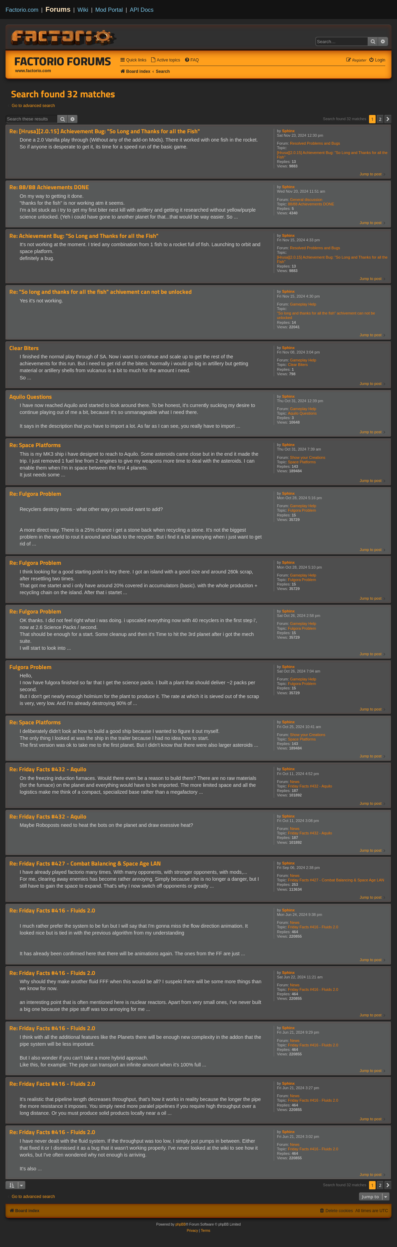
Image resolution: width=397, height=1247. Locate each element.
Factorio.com (22, 10)
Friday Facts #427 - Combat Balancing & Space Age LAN (336, 880)
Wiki (83, 10)
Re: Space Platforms (35, 445)
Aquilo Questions (302, 413)
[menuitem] (165, 60)
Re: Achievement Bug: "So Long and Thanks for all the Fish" (83, 236)
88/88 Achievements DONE (311, 204)
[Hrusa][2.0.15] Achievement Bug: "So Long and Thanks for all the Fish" (332, 155)
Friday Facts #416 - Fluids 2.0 (313, 927)
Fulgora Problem (302, 510)
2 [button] (380, 119)
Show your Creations (307, 457)
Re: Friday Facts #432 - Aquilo (47, 769)
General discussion (306, 199)
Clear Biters (298, 364)
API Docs (142, 10)
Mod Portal (109, 10)
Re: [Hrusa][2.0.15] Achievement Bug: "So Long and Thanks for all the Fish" (104, 131)
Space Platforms (302, 462)
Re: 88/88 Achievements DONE (49, 187)
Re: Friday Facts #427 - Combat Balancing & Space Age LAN (85, 863)
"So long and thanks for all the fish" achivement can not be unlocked (326, 315)
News (295, 782)
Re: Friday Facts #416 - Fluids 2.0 (52, 910)
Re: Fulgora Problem (35, 493)
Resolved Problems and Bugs (315, 143)
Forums (58, 9)
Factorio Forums (62, 61)
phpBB (180, 1224)
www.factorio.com (33, 70)
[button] (388, 119)
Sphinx (288, 131)
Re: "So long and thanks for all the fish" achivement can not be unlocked (100, 292)
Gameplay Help (303, 304)
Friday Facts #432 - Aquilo (310, 786)
